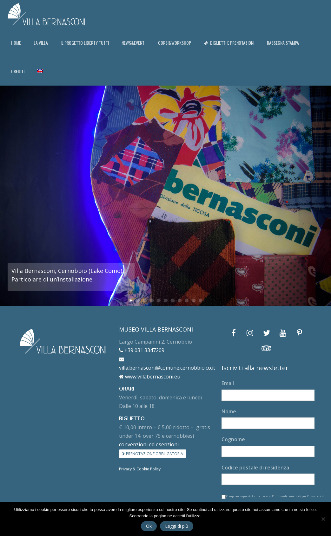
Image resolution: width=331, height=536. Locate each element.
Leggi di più (176, 526)
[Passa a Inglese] (40, 71)
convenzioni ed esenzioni (149, 444)
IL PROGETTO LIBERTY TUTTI (85, 42)
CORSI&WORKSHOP (174, 42)
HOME (16, 42)
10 (194, 300)
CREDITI (17, 71)
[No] (323, 519)
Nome (229, 411)
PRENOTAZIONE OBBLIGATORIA (152, 453)
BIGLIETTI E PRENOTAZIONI (229, 42)
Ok (149, 526)
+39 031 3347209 (141, 350)
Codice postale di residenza (255, 467)
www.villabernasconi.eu (149, 376)
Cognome (233, 439)
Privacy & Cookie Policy (140, 469)
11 (201, 300)
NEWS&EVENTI (133, 42)
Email (228, 383)
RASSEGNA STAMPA (283, 42)
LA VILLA (41, 42)
